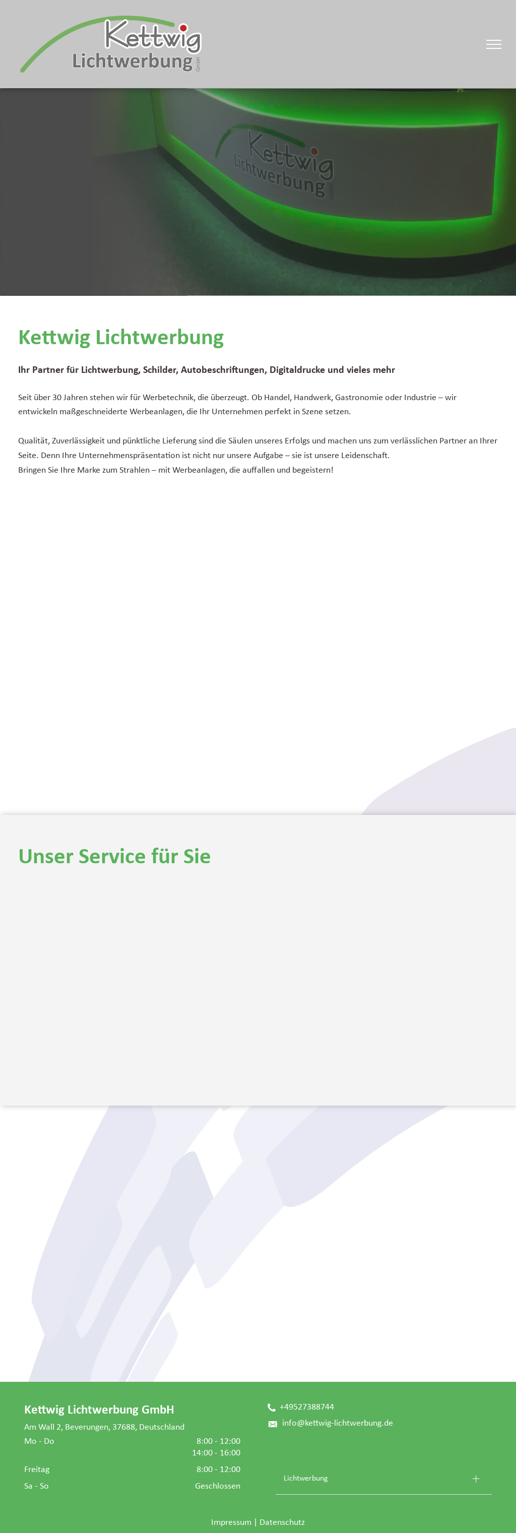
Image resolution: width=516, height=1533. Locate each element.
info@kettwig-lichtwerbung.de (337, 1423)
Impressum (231, 1522)
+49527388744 (307, 1407)
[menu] (494, 44)
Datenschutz (282, 1522)
